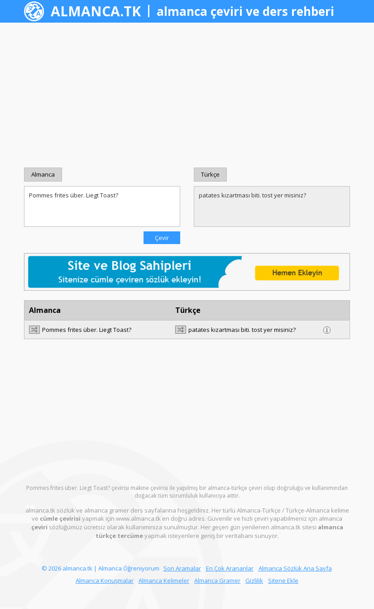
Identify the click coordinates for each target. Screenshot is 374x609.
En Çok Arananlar (230, 568)
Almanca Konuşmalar (105, 580)
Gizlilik (254, 580)
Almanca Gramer (217, 580)
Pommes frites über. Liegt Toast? (102, 206)
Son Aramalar (182, 568)
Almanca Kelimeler (164, 580)
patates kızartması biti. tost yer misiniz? (272, 206)
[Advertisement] (187, 95)
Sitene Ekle (283, 580)
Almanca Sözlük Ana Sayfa (295, 568)
